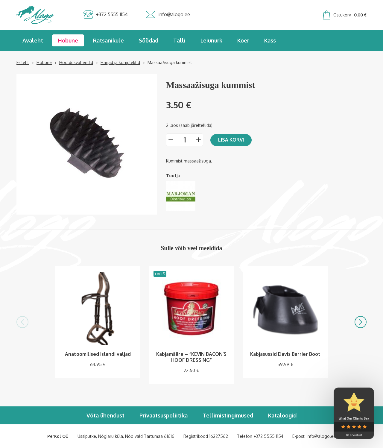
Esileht (22, 62)
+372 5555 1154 (268, 436)
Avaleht (32, 40)
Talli (179, 40)
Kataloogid (282, 415)
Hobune (68, 40)
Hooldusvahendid (76, 62)
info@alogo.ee (321, 436)
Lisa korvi (231, 140)
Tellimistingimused (228, 415)
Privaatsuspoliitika (163, 415)
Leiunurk (211, 40)
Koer (243, 40)
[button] (22, 322)
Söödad (148, 40)
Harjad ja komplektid (120, 62)
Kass (270, 40)
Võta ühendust (105, 415)
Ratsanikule (108, 40)
